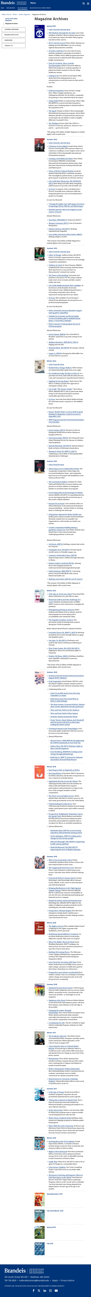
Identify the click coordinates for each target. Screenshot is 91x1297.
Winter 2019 (51, 766)
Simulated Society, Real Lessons (61, 988)
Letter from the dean (56, 364)
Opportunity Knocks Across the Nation (63, 781)
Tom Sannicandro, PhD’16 (58, 438)
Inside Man (53, 1162)
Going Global (54, 101)
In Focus (52, 189)
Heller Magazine (24, 14)
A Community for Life (57, 1023)
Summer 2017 (52, 1089)
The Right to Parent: (56, 926)
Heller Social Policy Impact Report (40, 8)
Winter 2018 (51, 923)
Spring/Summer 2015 (54, 1194)
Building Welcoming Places (59, 952)
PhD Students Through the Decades (62, 33)
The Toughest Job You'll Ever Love (61, 868)
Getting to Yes (54, 76)
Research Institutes (11, 35)
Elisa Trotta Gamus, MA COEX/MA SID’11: (64, 648)
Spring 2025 (51, 26)
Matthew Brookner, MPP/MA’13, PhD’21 (63, 342)
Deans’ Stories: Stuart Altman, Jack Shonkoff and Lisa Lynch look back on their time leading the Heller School (67, 722)
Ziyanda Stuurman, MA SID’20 (60, 446)
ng (78, 469)
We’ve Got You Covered (57, 43)
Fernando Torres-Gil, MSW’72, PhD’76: (63, 632)
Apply (55, 1280)
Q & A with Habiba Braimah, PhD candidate (65, 285)
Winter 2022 (51, 361)
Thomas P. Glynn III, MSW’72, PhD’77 (63, 451)
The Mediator (54, 123)
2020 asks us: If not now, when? (61, 594)
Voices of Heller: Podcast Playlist (61, 171)
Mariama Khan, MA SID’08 (59, 348)
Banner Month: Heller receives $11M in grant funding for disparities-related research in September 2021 (66, 414)
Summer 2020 (52, 672)
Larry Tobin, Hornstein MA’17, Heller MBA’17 (65, 234)
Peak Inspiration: (55, 681)
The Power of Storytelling (58, 275)
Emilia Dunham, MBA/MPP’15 (60, 571)
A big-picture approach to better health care (65, 514)
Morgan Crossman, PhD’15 (59, 223)
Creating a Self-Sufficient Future (61, 159)
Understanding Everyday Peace (60, 804)
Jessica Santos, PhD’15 (57, 430)
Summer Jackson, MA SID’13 (59, 229)
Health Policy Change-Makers (60, 368)
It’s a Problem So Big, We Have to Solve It (64, 373)
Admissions (8, 40)
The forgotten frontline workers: (61, 620)
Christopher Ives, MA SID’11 (59, 550)
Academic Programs (12, 29)
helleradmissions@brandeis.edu (34, 1280)
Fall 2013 (50, 1243)
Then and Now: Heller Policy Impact (64, 713)
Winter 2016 (51, 1138)
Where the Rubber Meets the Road (61, 942)
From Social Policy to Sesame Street (62, 878)
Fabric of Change (55, 255)
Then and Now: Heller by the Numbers (64, 710)
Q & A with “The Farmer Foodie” (61, 389)
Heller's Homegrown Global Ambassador (64, 1069)
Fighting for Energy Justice (59, 381)
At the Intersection (56, 1110)
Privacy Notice (67, 1280)
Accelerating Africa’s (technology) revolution (66, 493)
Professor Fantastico (56, 91)
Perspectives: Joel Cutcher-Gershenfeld (63, 972)
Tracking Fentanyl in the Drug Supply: (63, 728)
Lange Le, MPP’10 (55, 353)
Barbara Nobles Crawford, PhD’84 (61, 563)
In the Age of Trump (56, 1092)
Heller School (6, 14)
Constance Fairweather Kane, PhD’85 (62, 555)
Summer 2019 (52, 856)
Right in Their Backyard (58, 1151)
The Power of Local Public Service (61, 796)
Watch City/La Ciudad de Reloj (60, 1118)
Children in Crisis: (55, 265)
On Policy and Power (56, 51)
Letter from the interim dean (59, 29)
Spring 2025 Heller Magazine (11, 20)
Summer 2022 (52, 248)
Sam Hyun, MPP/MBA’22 (58, 220)
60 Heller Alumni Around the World (63, 717)
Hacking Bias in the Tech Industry (61, 1141)
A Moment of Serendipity (58, 146)
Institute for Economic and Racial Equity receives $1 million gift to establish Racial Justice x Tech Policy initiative (64, 318)
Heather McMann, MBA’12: (59, 656)
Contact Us (9, 46)
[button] (88, 3)
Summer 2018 (52, 984)
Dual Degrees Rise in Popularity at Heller (64, 770)
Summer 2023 (52, 139)
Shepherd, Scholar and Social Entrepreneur (65, 900)
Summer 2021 (52, 461)
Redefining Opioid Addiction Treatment (63, 934)
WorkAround (53, 1058)
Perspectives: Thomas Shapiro (60, 911)
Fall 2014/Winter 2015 (55, 1211)
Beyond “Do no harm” (57, 503)
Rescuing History (55, 773)
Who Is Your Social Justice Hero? (61, 860)
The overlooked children (58, 482)
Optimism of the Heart (57, 1000)
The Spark (53, 111)
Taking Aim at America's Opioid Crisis (63, 1100)
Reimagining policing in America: (62, 610)
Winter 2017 (51, 1032)
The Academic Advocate (58, 1036)
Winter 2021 (51, 590)
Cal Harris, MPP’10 (56, 544)
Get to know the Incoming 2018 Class (62, 962)
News (33, 3)
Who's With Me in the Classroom (61, 1126)
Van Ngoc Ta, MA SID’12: (58, 640)
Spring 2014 (51, 1227)
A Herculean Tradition (57, 1167)
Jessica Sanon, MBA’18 (57, 334)
